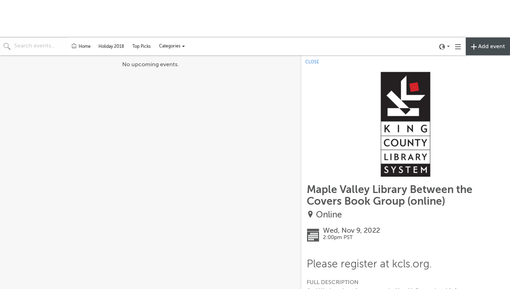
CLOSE (312, 62)
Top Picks (141, 46)
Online (329, 215)
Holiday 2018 (111, 46)
